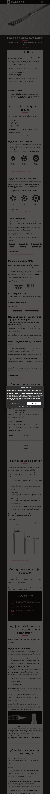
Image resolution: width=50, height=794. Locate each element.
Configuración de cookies (25, 406)
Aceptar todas (33, 403)
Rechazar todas (15, 403)
